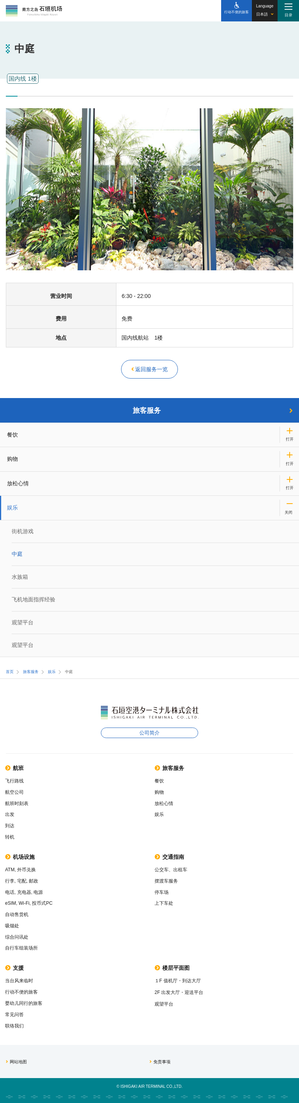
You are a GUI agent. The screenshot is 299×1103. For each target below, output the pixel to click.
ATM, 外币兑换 (20, 869)
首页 (10, 672)
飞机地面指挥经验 (33, 599)
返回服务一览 (149, 369)
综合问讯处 (16, 937)
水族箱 (20, 577)
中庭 (17, 554)
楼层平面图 (172, 968)
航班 (14, 768)
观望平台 (22, 622)
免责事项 (160, 1061)
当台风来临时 (19, 980)
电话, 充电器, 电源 (24, 892)
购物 (12, 459)
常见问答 (14, 1014)
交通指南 (169, 857)
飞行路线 (14, 781)
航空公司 (14, 792)
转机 (9, 837)
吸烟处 (12, 926)
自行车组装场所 (21, 948)
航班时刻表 (16, 803)
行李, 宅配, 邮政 (21, 881)
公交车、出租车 (171, 869)
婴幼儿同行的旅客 (23, 1003)
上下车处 (164, 903)
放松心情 (18, 483)
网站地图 (16, 1061)
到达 (9, 825)
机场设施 (20, 857)
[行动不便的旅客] (236, 10)
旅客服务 (213, 410)
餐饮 (12, 435)
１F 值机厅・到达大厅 (178, 980)
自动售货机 (16, 914)
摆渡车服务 (166, 881)
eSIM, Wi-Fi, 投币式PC (29, 903)
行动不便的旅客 (21, 992)
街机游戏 (22, 531)
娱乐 (12, 507)
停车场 (162, 892)
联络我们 (14, 1026)
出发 (9, 814)
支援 (14, 968)
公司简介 (149, 733)
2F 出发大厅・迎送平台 (179, 992)
